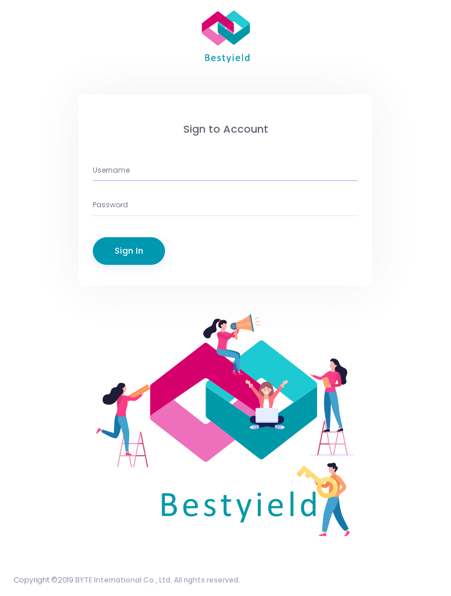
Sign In (129, 251)
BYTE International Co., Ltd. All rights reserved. (157, 580)
